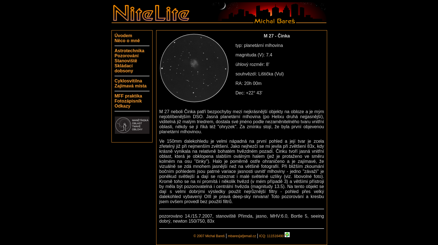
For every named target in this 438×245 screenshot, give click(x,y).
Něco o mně (127, 40)
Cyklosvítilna (128, 81)
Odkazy (122, 106)
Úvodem (123, 35)
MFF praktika (128, 96)
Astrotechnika (129, 50)
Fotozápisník (128, 101)
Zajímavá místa (131, 86)
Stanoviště (126, 60)
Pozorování (127, 55)
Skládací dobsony (124, 68)
